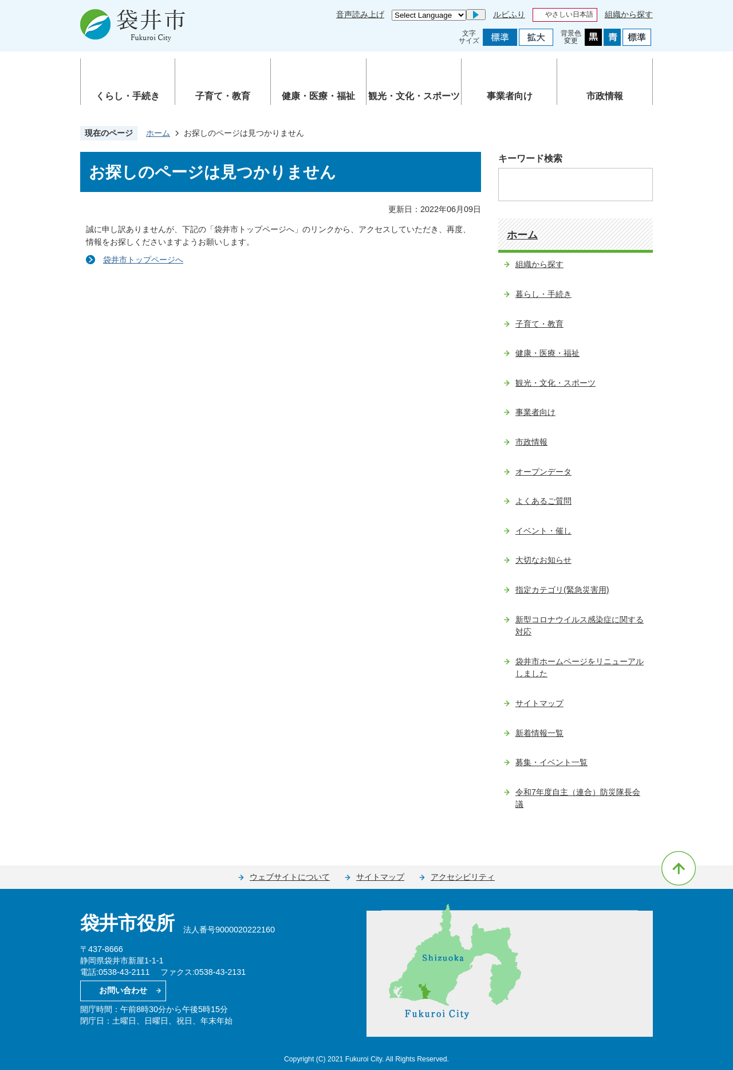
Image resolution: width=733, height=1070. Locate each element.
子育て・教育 (222, 96)
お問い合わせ (123, 990)
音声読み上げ (360, 14)
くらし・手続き (128, 96)
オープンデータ (543, 471)
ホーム (158, 133)
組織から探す (629, 14)
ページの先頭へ (678, 868)
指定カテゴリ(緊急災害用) (562, 589)
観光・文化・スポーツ (414, 96)
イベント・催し (543, 530)
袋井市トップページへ (143, 259)
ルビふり (509, 14)
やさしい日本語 (569, 14)
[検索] (563, 184)
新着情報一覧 (539, 733)
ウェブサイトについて (290, 876)
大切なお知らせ (543, 560)
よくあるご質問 (543, 500)
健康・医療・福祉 (318, 96)
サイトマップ (539, 703)
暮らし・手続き (543, 294)
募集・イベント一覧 (551, 762)
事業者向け (510, 96)
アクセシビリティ (463, 876)
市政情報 (604, 96)
